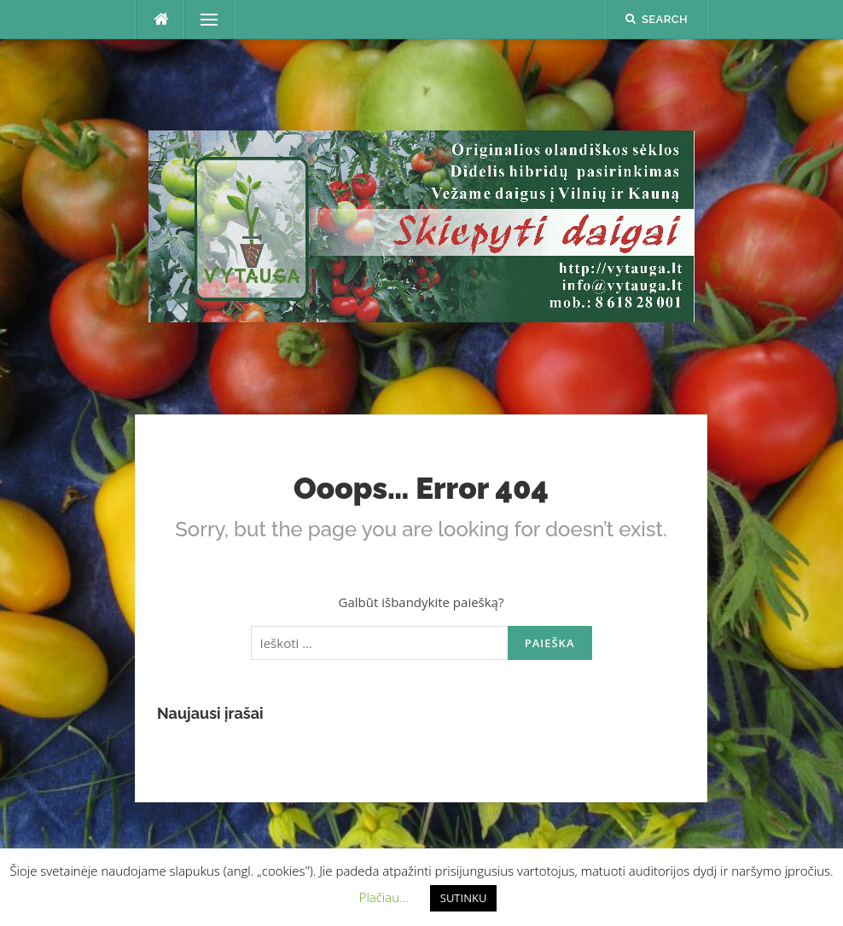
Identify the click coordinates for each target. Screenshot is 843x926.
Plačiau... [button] (384, 897)
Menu (202, 19)
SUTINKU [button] (463, 898)
